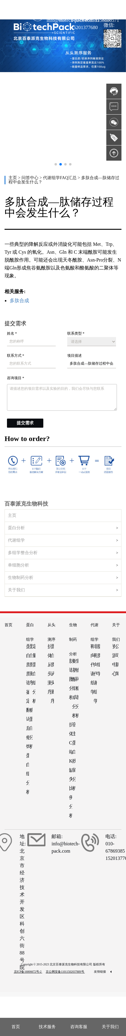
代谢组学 (16, 540)
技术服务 (47, 1026)
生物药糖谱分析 (76, 688)
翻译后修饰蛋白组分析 (27, 750)
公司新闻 (116, 660)
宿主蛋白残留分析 (73, 756)
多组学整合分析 (23, 552)
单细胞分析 (18, 565)
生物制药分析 (20, 577)
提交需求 (25, 423)
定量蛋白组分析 (33, 673)
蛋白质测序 (30, 664)
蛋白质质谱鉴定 (27, 673)
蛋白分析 (16, 528)
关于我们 (16, 590)
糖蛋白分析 (30, 728)
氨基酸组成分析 (73, 688)
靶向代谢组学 (92, 669)
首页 (8, 625)
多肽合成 (19, 300)
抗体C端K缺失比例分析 (70, 770)
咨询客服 (78, 1026)
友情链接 (102, 971)
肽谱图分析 (70, 679)
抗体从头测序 (49, 669)
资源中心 (113, 660)
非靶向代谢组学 (95, 673)
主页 (13, 177)
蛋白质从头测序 (52, 673)
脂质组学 (98, 660)
